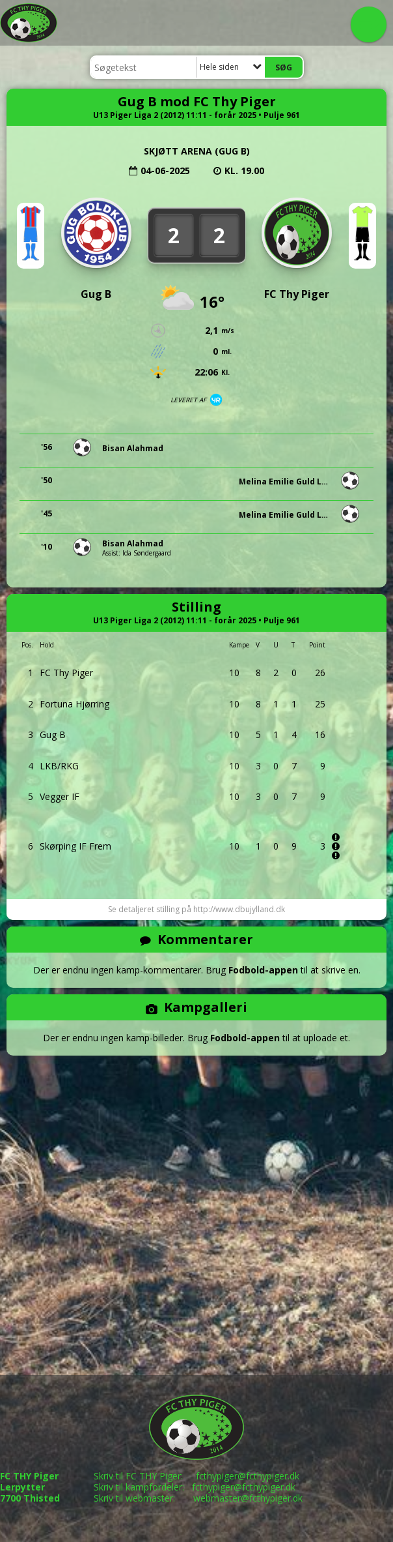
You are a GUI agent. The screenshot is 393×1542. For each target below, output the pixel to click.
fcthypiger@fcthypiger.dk (247, 1476)
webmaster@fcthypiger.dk (248, 1498)
